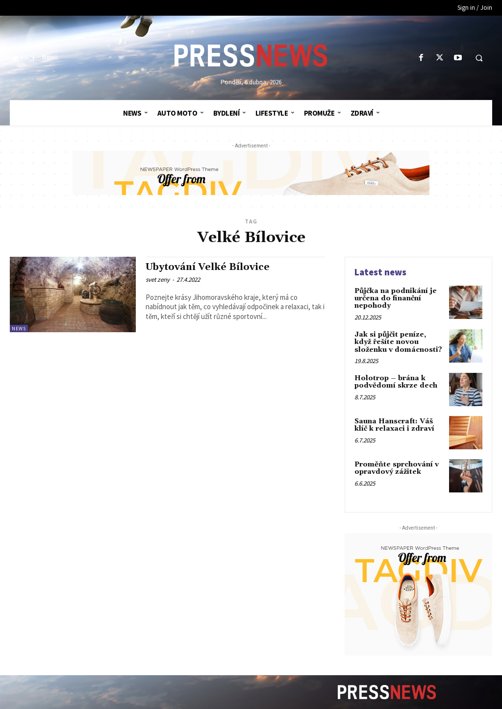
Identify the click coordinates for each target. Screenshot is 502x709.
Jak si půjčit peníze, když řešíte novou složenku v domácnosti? (398, 342)
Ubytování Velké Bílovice (208, 267)
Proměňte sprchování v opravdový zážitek (396, 468)
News (19, 328)
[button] (479, 58)
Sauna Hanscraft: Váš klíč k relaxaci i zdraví (394, 425)
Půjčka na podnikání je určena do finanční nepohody (395, 299)
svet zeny (158, 279)
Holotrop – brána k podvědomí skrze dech (395, 382)
